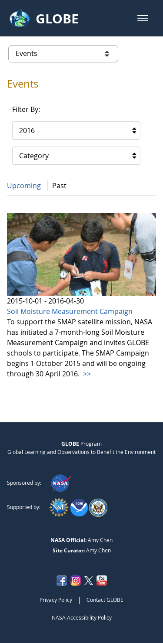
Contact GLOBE (104, 599)
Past (59, 185)
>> (86, 374)
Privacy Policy (56, 599)
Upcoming (24, 185)
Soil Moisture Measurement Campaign (70, 311)
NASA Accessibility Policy (82, 617)
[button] (143, 18)
